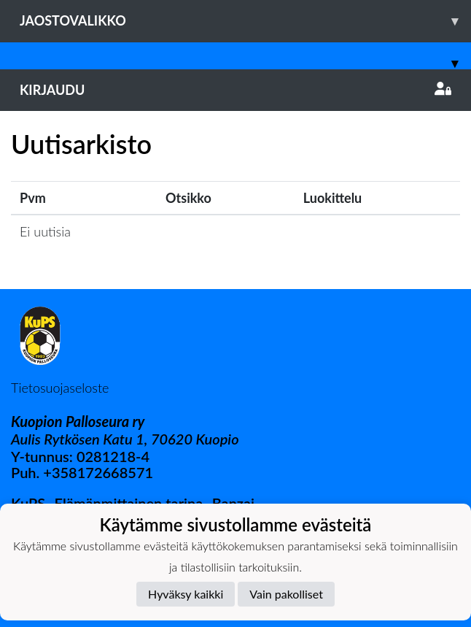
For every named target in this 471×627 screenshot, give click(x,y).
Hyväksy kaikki (185, 594)
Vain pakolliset (286, 594)
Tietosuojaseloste (60, 388)
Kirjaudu (235, 90)
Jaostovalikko (245, 21)
